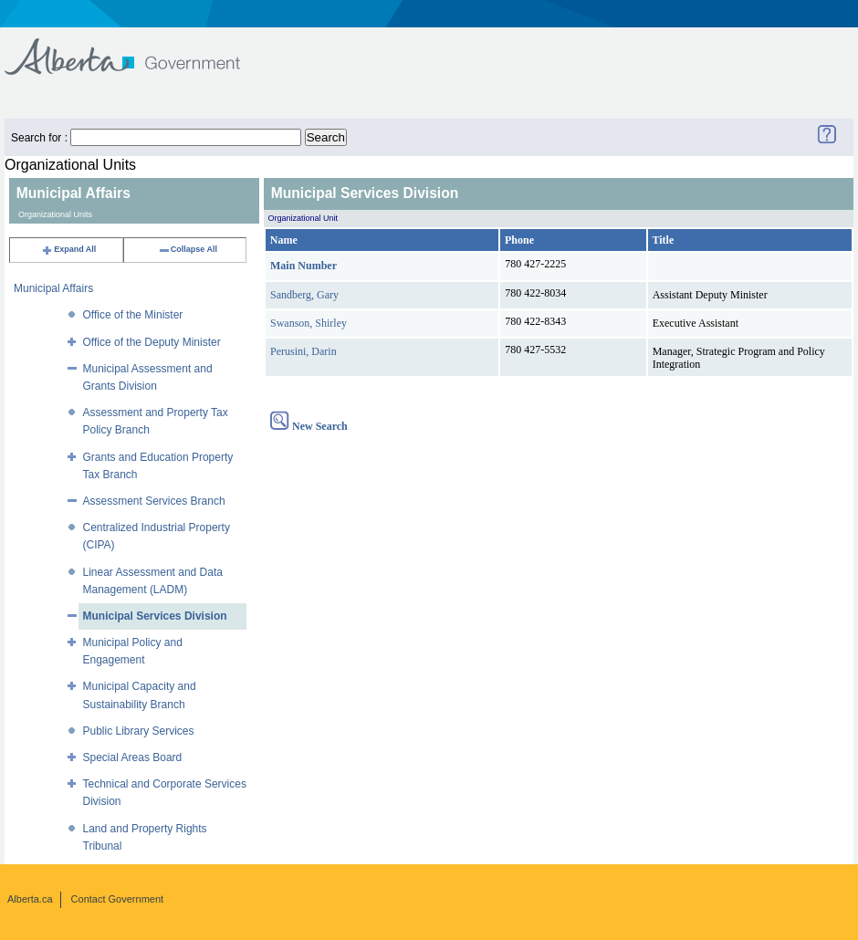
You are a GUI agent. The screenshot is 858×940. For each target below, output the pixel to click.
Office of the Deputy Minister (152, 342)
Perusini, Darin (303, 351)
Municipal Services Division (155, 616)
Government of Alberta (137, 47)
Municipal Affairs (53, 288)
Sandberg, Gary (304, 294)
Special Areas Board (133, 757)
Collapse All (187, 249)
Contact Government (117, 898)
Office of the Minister (133, 314)
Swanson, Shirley (308, 323)
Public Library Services (138, 731)
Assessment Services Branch (154, 501)
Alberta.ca (30, 898)
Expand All (68, 249)
